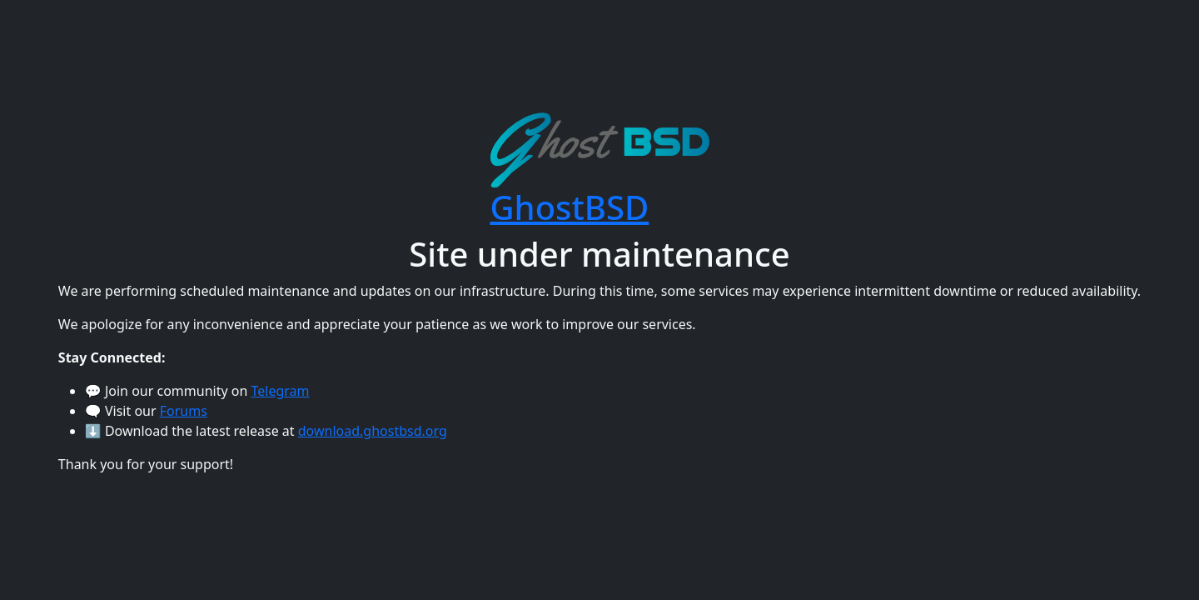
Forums (183, 411)
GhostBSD (569, 207)
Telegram (280, 391)
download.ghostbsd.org (372, 431)
